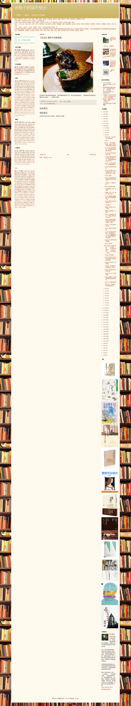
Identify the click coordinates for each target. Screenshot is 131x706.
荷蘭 (23, 137)
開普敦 (26, 112)
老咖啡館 (23, 29)
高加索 (37, 22)
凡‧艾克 (23, 200)
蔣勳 (24, 207)
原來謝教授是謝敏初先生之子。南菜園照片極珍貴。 (109, 89)
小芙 (26, 181)
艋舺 (30, 159)
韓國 (29, 135)
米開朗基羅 (21, 30)
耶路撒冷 (28, 99)
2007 (104, 336)
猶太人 (24, 189)
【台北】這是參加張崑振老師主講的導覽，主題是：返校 (110, 221)
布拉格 (78, 24)
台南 (46, 27)
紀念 (33, 52)
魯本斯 (37, 30)
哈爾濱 (24, 113)
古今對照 (20, 57)
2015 (104, 317)
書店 (62, 29)
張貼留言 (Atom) (47, 157)
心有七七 (27, 171)
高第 (30, 191)
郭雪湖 (72, 30)
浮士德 (20, 205)
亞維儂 (17, 105)
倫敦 (63, 24)
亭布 (18, 107)
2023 (104, 118)
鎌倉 (28, 91)
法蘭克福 (93, 24)
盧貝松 (29, 189)
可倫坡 (19, 113)
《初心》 (106, 140)
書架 (26, 52)
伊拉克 (20, 143)
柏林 (82, 24)
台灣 (47, 103)
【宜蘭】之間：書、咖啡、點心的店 (110, 193)
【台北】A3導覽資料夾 (110, 282)
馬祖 (54, 27)
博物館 (105, 29)
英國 (25, 124)
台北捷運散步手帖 (28, 72)
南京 (21, 110)
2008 (104, 334)
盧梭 (25, 205)
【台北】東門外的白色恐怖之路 (110, 153)
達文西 (31, 197)
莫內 (48, 30)
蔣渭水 (16, 178)
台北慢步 (33, 20)
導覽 (37, 19)
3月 (106, 300)
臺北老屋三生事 (26, 20)
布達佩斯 (23, 102)
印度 (47, 22)
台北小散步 (25, 74)
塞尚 (32, 204)
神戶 (33, 24)
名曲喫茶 (28, 29)
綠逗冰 (55, 19)
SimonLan (27, 186)
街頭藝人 (68, 29)
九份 (43, 27)
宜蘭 (16, 154)
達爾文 (26, 196)
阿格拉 (18, 99)
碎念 (19, 52)
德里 (29, 97)
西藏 (24, 135)
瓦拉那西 (19, 97)
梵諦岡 (26, 134)
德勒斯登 (87, 24)
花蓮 (28, 157)
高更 (52, 30)
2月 (106, 302)
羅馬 (49, 24)
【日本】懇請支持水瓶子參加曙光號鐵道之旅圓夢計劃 (113, 63)
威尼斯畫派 (112, 29)
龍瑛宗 (82, 30)
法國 (19, 124)
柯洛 (16, 205)
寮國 (31, 134)
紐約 (113, 24)
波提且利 (17, 204)
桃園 (23, 156)
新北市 (26, 81)
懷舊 (57, 29)
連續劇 (96, 29)
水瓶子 (25, 19)
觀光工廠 (101, 29)
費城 (33, 97)
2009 (104, 331)
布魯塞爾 (23, 105)
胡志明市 (18, 115)
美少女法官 (26, 194)
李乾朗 (19, 202)
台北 (16, 27)
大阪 (18, 92)
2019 (104, 308)
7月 (106, 291)
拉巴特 (33, 113)
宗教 (80, 29)
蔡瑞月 (26, 183)
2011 (104, 327)
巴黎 (46, 24)
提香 (21, 194)
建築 (27, 50)
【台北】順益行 (108, 243)
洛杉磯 (16, 109)
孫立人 (16, 194)
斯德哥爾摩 (30, 107)
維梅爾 (19, 191)
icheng (20, 192)
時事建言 (20, 69)
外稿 (30, 19)
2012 (104, 324)
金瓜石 (39, 27)
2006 (104, 338)
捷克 (24, 126)
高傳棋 (25, 191)
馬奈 (45, 30)
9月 (106, 135)
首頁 (83, 19)
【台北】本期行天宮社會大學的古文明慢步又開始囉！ (110, 259)
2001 (104, 350)
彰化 (19, 162)
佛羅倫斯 (59, 24)
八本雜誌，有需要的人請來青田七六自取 (110, 266)
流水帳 (44, 19)
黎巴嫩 (29, 22)
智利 (73, 22)
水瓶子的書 (17, 20)
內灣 (24, 164)
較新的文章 (43, 154)
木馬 (33, 174)
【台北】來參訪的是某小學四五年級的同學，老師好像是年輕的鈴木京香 (110, 158)
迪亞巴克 (27, 100)
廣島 (18, 89)
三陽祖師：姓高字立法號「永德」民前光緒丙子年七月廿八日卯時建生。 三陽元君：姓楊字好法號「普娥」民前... (109, 97)
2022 (104, 121)
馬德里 (98, 24)
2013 (104, 322)
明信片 (83, 29)
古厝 (54, 29)
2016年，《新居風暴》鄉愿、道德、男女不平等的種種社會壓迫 (110, 144)
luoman (67, 698)
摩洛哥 (60, 22)
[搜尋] (25, 40)
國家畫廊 (68, 24)
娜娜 (28, 184)
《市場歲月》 (107, 205)
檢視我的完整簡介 (106, 689)
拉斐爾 (27, 30)
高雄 (28, 156)
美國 (33, 122)
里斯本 (108, 24)
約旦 (23, 99)
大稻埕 (20, 27)
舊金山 (26, 109)
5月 (106, 295)
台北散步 (40, 29)
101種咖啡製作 (18, 58)
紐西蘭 (24, 143)
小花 (33, 186)
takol (16, 197)
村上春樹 (20, 197)
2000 (104, 352)
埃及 (24, 140)
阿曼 (20, 22)
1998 (104, 355)
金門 (51, 27)
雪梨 (22, 115)
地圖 (59, 19)
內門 (17, 164)
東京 (23, 24)
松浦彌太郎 (25, 202)
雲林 (24, 97)
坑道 (49, 29)
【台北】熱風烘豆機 (109, 186)
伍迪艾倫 (92, 29)
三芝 (21, 164)
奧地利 (19, 129)
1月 (106, 305)
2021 (104, 123)
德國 (29, 126)
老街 (52, 29)
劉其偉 (29, 200)
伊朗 (33, 22)
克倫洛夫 (17, 102)
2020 (104, 125)
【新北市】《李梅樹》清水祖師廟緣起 (110, 285)
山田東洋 (22, 199)
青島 (30, 112)
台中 (33, 84)
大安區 (30, 27)
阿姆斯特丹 (32, 104)
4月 (106, 298)
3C (20, 55)
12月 (106, 128)
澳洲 (32, 139)
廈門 (28, 102)
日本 (26, 122)
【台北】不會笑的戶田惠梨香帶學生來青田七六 (110, 179)
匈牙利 (27, 139)
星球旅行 (73, 19)
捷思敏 (26, 179)
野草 (68, 19)
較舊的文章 (93, 154)
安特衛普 (29, 110)
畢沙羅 (22, 204)
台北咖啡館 (17, 29)
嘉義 (20, 160)
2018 (104, 310)
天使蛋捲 (28, 178)
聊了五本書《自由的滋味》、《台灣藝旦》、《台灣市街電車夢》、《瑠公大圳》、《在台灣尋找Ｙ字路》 (110, 249)
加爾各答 (16, 110)
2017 (104, 312)
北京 (16, 24)
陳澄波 (77, 30)
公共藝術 (76, 29)
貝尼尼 (26, 197)
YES (104, 82)
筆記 (16, 55)
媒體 (40, 19)
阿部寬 (33, 181)
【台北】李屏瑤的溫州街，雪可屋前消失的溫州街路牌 (110, 149)
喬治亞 (16, 139)
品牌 (65, 29)
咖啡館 (50, 103)
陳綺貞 (31, 196)
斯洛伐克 (55, 22)
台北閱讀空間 (40, 20)
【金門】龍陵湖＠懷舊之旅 (113, 39)
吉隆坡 (24, 110)
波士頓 (16, 91)
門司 (33, 92)
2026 (104, 111)
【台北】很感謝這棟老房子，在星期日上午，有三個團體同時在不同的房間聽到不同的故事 (110, 234)
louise (24, 184)
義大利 (33, 124)
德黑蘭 (21, 100)
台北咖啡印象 (18, 72)
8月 (106, 288)
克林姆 (25, 192)
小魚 (28, 173)
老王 (32, 194)
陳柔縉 (27, 204)
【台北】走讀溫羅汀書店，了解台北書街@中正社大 (110, 216)
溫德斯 (18, 189)
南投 (24, 160)
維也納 (73, 24)
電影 (87, 29)
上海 (19, 24)
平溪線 (35, 27)
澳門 (33, 96)
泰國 (20, 135)
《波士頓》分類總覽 (108, 46)
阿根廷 (19, 142)
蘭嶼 (28, 164)
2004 (104, 343)
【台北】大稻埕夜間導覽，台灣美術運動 (110, 164)
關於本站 (20, 19)
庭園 (46, 29)
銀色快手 (29, 205)
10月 (106, 132)
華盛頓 (22, 112)
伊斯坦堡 (41, 24)
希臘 (21, 130)
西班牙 (33, 127)
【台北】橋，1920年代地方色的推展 (110, 137)
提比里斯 (23, 107)
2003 (104, 345)
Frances (18, 184)
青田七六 (63, 19)
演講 (33, 19)
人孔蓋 (31, 57)
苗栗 (29, 160)
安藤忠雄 (19, 183)
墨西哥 (29, 140)
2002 (104, 348)
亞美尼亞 (42, 22)
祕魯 (69, 22)
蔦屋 (26, 57)
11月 (106, 130)
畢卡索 (68, 30)
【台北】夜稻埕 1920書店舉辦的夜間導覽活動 (110, 278)
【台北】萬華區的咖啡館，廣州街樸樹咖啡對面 (110, 198)
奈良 (30, 24)
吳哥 (37, 24)
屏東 (19, 159)
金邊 (32, 100)
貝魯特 (20, 104)
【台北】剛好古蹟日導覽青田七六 (110, 202)
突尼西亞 (30, 142)
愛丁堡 (28, 113)
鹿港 (29, 162)
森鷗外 (31, 202)
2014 (104, 319)
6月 (106, 293)
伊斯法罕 (31, 109)
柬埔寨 (21, 127)
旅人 (72, 29)
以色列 (16, 22)
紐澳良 (21, 109)
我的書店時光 (18, 74)
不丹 (51, 22)
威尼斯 (53, 24)
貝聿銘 (20, 196)
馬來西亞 (22, 139)
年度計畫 (49, 19)
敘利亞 (24, 22)
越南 (16, 140)
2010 (104, 329)
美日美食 (32, 58)
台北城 (21, 154)
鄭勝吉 (27, 187)
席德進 (20, 207)
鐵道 (44, 29)
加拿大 (20, 140)
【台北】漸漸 (107, 175)
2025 (104, 114)
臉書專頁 (79, 19)
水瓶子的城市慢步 (31, 8)
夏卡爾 (63, 30)
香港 (22, 92)
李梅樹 (27, 199)
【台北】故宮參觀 (109, 255)
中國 (18, 126)
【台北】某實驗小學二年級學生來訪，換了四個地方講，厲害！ (110, 172)
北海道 (65, 22)
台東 (48, 27)
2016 (104, 315)
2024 (104, 116)
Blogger (77, 698)
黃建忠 (33, 187)
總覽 (16, 19)
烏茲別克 (25, 142)
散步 (16, 67)
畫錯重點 (26, 58)
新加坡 (29, 105)
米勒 (41, 30)
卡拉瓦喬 (32, 30)
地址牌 (30, 53)
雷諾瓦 (17, 200)
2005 (104, 341)
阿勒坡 (25, 104)
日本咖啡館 (34, 29)
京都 (26, 24)
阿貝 (24, 176)
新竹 (33, 154)
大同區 (25, 27)
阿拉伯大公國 (29, 137)
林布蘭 (33, 199)
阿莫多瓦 (20, 186)
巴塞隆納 (103, 24)
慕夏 (59, 30)
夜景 (25, 55)
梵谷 (55, 30)
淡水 (18, 157)
